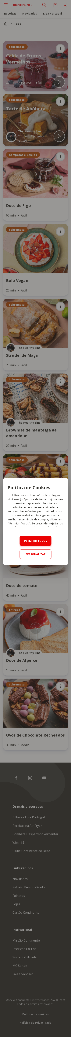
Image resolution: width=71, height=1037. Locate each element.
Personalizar (36, 554)
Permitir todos (35, 541)
